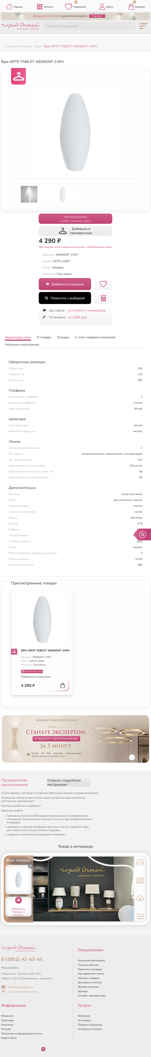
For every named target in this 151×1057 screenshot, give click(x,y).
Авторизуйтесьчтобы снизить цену (75, 219)
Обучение (84, 1015)
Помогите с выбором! (65, 298)
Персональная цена (31, 671)
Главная (14, 7)
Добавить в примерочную (75, 231)
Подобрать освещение (62, 26)
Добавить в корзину (65, 284)
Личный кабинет (88, 964)
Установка (84, 1020)
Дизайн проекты (88, 986)
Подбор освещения (90, 1024)
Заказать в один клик (36, 676)
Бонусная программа (91, 960)
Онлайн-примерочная (92, 995)
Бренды (83, 991)
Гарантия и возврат (90, 969)
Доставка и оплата (90, 982)
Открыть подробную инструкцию (64, 782)
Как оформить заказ (91, 973)
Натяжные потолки (90, 1028)
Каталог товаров (88, 978)
